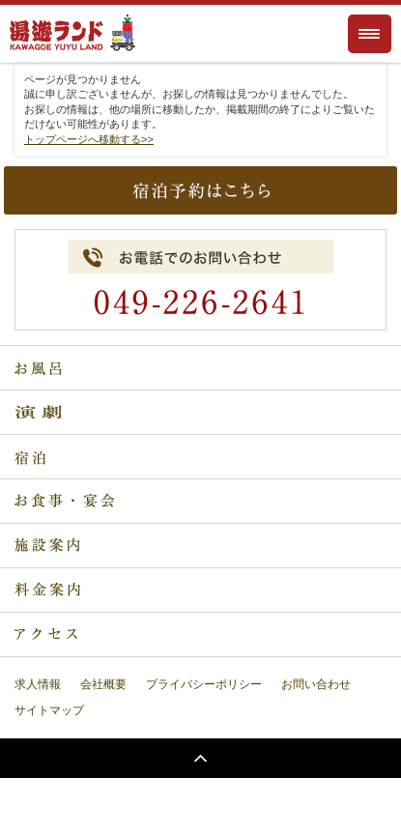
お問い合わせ (316, 684)
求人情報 (37, 684)
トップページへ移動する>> (89, 139)
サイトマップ (49, 710)
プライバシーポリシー (204, 684)
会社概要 (103, 684)
